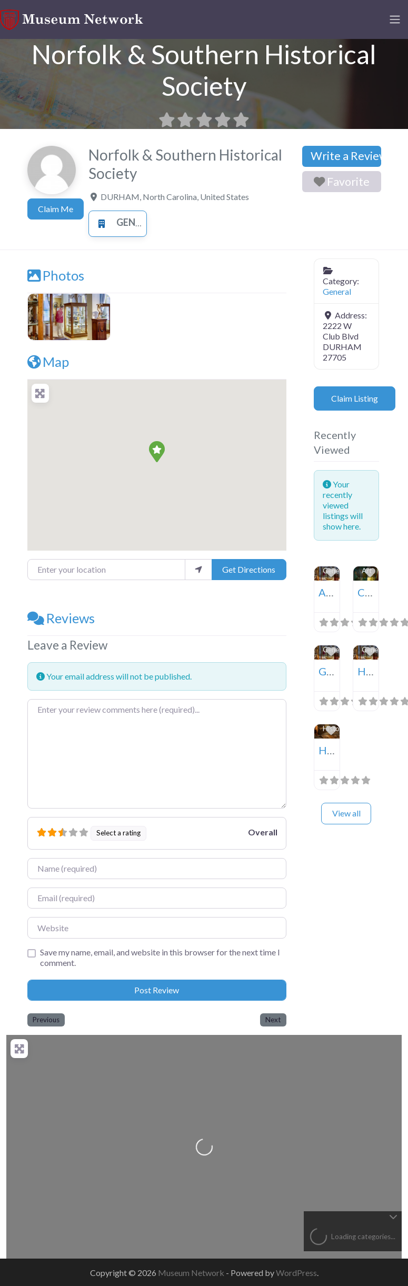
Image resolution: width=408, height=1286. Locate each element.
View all (346, 813)
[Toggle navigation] (395, 19)
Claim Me (55, 209)
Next (273, 1019)
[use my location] (198, 569)
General (124, 222)
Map (48, 362)
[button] (157, 451)
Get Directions (248, 569)
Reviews (61, 618)
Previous (46, 1019)
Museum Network (192, 1273)
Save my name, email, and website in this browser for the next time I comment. (160, 957)
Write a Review (346, 156)
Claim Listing (354, 398)
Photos (55, 275)
